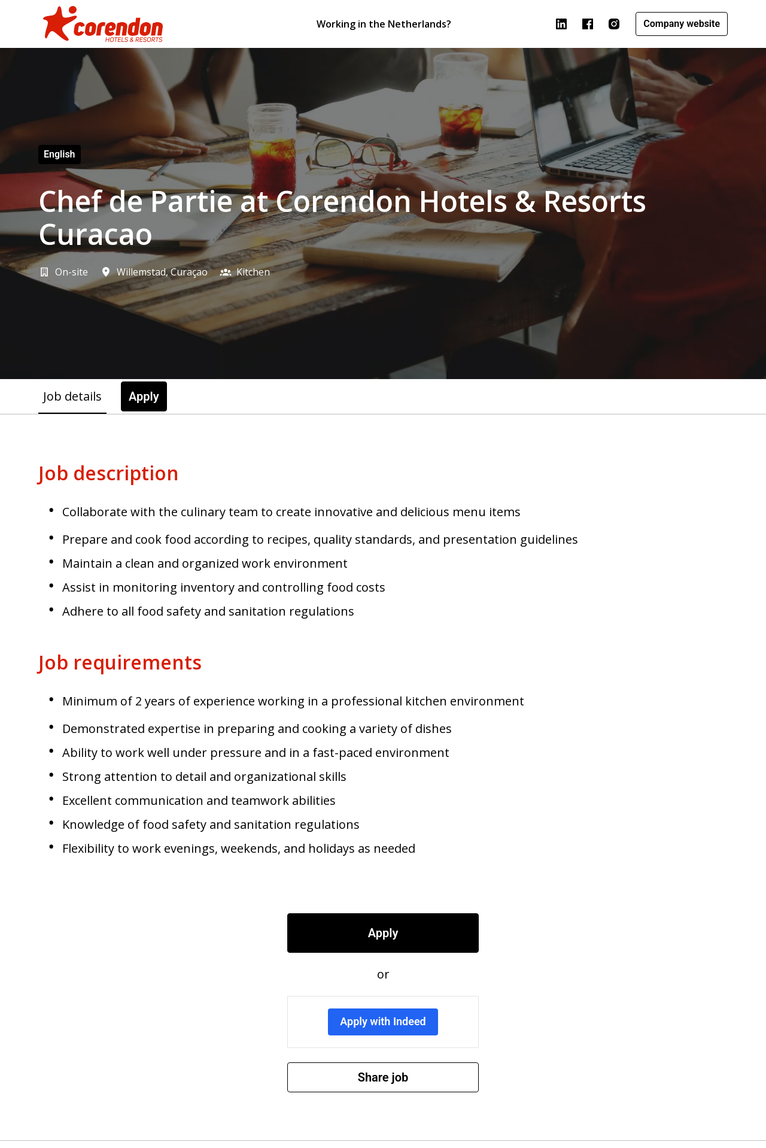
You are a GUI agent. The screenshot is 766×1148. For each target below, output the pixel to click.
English (59, 154)
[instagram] (614, 24)
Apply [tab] (144, 396)
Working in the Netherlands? (384, 24)
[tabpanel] (383, 777)
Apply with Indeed (383, 1021)
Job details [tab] (72, 396)
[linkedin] (561, 24)
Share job (383, 1077)
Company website (681, 23)
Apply (383, 933)
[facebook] (588, 24)
